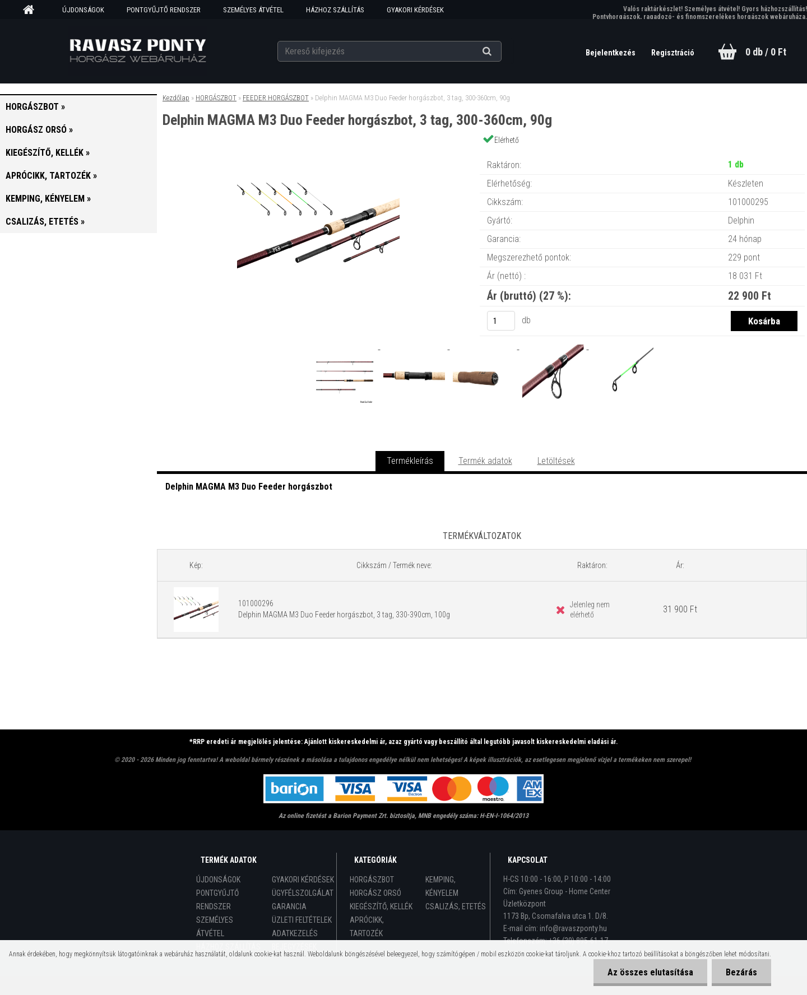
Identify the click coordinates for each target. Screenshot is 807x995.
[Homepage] (32, 10)
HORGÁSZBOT (216, 98)
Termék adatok (485, 460)
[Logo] (138, 51)
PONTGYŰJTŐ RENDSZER (164, 10)
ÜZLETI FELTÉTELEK (302, 919)
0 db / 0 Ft (765, 52)
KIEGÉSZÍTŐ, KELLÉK (381, 906)
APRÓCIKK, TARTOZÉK (367, 926)
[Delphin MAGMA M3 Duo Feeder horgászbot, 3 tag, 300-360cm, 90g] (318, 153)
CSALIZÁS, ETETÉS (455, 906)
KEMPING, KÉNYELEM (441, 886)
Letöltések (556, 460)
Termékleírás (410, 460)
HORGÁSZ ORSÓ (375, 893)
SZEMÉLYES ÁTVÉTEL (253, 10)
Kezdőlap (176, 98)
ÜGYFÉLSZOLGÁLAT (302, 893)
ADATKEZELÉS (295, 933)
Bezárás (741, 972)
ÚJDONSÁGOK (83, 10)
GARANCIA (289, 906)
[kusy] (501, 321)
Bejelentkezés (611, 52)
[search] (501, 51)
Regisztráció (672, 52)
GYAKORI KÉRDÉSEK (415, 10)
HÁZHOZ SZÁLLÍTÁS (335, 10)
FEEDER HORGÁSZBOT (276, 98)
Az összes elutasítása (650, 972)
